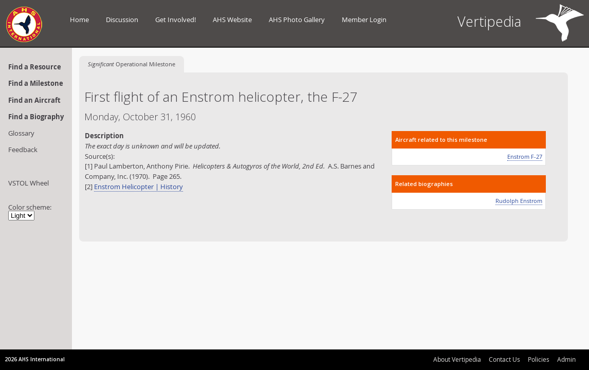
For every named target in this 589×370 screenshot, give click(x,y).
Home (79, 19)
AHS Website (232, 19)
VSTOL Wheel (28, 183)
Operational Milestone (131, 64)
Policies (538, 359)
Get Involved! (175, 19)
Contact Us (504, 359)
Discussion (122, 19)
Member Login (364, 19)
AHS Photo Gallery (297, 19)
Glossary (21, 133)
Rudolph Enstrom (518, 201)
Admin (566, 359)
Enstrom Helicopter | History (138, 186)
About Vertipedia (457, 359)
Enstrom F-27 (524, 156)
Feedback (23, 149)
